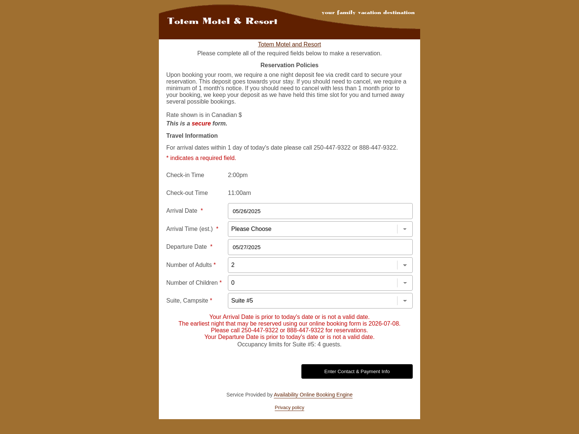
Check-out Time (187, 193)
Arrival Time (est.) (192, 229)
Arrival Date (184, 211)
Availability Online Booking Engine (313, 395)
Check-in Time (185, 175)
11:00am (239, 193)
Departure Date (189, 247)
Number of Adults (191, 265)
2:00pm (238, 175)
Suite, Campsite (189, 300)
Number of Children (194, 283)
